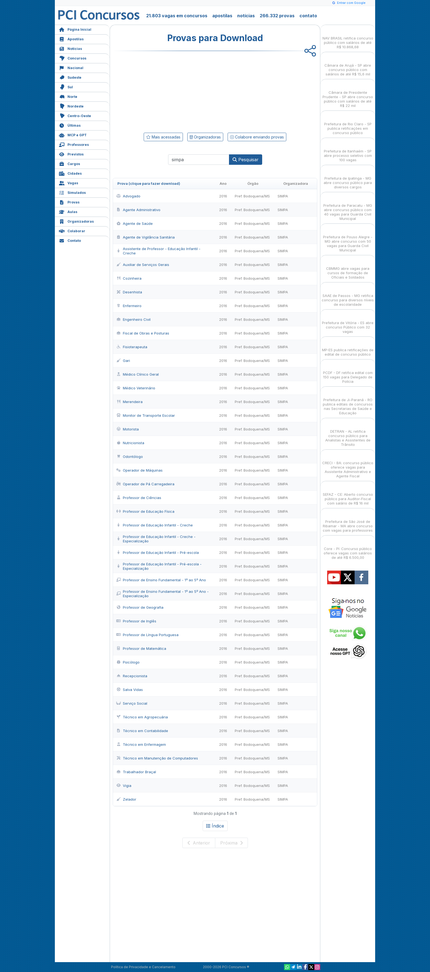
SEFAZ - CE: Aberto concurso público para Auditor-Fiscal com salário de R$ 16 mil (348, 494)
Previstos (71, 153)
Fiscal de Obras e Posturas (142, 333)
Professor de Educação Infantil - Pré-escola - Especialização (159, 566)
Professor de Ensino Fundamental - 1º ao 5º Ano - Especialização (162, 593)
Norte (68, 96)
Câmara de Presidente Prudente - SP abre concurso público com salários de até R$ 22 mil (347, 94)
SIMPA (283, 196)
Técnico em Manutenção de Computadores (157, 758)
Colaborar (72, 230)
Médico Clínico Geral (137, 374)
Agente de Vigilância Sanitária (145, 237)
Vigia (123, 785)
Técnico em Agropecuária (142, 717)
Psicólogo (128, 662)
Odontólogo (129, 456)
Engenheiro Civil (133, 319)
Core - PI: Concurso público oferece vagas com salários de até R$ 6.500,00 (348, 548)
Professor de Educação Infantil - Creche (154, 525)
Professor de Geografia (139, 607)
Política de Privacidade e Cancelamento (143, 967)
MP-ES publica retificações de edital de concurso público (348, 347)
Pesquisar (246, 159)
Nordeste (71, 105)
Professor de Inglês (136, 621)
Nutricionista (130, 443)
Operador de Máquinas (139, 470)
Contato (70, 240)
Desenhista (129, 292)
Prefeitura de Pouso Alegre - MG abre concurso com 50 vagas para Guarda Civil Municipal (347, 238)
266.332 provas (277, 15)
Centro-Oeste (75, 115)
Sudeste (70, 76)
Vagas (68, 182)
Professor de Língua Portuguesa (147, 635)
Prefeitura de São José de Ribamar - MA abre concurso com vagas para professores (348, 521)
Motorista (127, 429)
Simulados (72, 192)
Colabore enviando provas (257, 137)
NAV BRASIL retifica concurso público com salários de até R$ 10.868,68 (347, 37)
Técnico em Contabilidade (142, 731)
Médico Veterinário (135, 388)
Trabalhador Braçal (136, 772)
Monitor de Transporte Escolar (145, 415)
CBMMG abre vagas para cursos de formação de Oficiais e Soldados (347, 268)
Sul (66, 86)
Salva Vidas (129, 689)
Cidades (70, 172)
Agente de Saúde (134, 223)
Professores (74, 144)
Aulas (68, 211)
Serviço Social (131, 703)
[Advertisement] (170, 90)
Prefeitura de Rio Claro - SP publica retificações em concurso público (348, 123)
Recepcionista (131, 676)
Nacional (71, 67)
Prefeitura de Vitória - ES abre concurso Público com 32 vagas (348, 322)
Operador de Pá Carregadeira (145, 484)
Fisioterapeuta (131, 347)
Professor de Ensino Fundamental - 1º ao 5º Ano (161, 580)
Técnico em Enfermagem (141, 744)
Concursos (72, 57)
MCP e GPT (73, 134)
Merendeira (129, 401)
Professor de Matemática (141, 648)
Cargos (69, 163)
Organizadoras (76, 220)
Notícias (70, 48)
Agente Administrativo (138, 210)
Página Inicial (75, 29)
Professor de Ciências (138, 497)
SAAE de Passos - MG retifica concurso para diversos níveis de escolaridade (348, 295)
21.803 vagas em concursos (176, 15)
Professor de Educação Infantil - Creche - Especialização (156, 538)
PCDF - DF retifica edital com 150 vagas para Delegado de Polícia (348, 372)
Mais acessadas (163, 137)
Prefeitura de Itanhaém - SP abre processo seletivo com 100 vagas (348, 150)
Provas (69, 201)
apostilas (222, 15)
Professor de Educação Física (145, 511)
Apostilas (71, 38)
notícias (246, 15)
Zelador (126, 799)
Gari (123, 360)
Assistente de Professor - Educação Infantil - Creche (158, 250)
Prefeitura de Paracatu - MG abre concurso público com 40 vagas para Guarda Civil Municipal (347, 207)
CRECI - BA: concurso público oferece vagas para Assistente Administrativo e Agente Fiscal (347, 464)
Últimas (70, 124)
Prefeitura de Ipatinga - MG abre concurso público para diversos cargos (348, 177)
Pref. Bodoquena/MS (252, 196)
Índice (215, 826)
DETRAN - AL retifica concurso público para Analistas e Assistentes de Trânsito (347, 433)
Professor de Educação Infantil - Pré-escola (157, 552)
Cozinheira (129, 278)
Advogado (128, 196)
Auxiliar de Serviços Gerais (142, 264)
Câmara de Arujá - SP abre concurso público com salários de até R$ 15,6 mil (347, 64)
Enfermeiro (129, 306)
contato (308, 15)
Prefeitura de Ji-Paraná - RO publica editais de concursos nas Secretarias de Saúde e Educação (348, 401)
